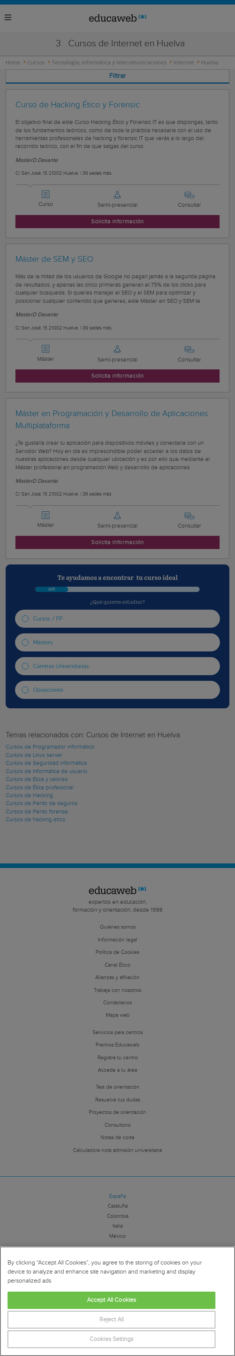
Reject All (111, 1319)
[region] (117, 1301)
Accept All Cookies (111, 1300)
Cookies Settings (112, 1339)
